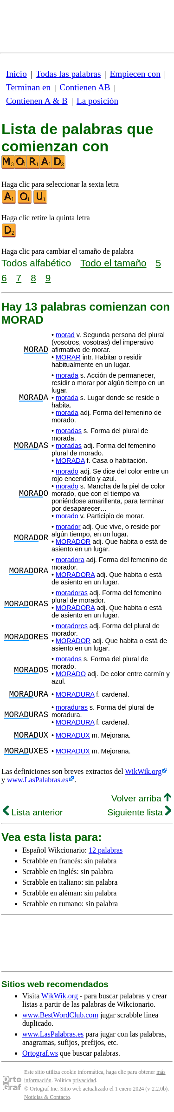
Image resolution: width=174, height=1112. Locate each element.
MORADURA (75, 694)
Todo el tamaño (113, 263)
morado (67, 471)
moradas (69, 430)
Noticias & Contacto (47, 1097)
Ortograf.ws (40, 1053)
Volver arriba (141, 798)
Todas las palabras (68, 74)
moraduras (72, 707)
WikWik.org (143, 771)
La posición (97, 101)
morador (68, 526)
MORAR (68, 357)
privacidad (84, 1080)
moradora (70, 559)
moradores (72, 626)
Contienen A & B (37, 101)
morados (69, 659)
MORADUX (73, 735)
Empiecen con (135, 74)
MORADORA (75, 574)
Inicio (16, 74)
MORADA (70, 460)
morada (67, 375)
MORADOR (73, 541)
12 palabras (105, 850)
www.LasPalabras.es (37, 780)
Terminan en (28, 87)
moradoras (72, 593)
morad (65, 335)
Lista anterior (33, 812)
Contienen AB (84, 87)
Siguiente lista (139, 812)
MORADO (71, 674)
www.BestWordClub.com (60, 1015)
